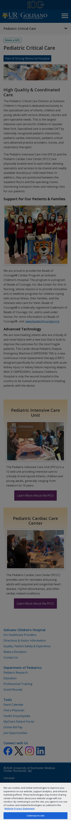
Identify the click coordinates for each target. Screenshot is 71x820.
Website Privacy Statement (19, 808)
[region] (35, 801)
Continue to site (35, 815)
